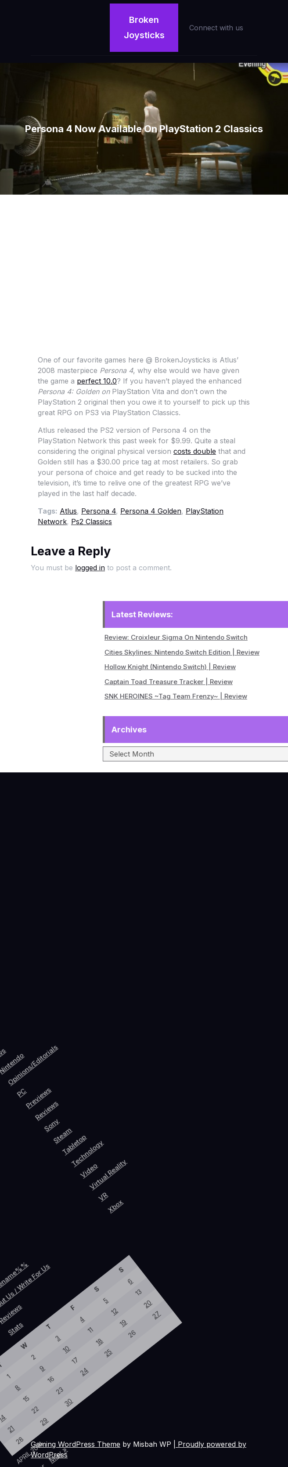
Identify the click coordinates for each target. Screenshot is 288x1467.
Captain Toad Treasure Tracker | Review (222, 681)
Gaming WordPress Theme (75, 1444)
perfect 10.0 (97, 381)
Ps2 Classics (91, 521)
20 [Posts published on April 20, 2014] (59, 1274)
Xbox (159, 1159)
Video (119, 1140)
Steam (79, 1122)
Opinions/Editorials (20, 1074)
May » (52, 1449)
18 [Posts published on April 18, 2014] (34, 1330)
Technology (109, 1126)
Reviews (53, 1108)
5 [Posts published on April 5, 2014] (20, 1291)
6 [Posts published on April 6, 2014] (33, 1263)
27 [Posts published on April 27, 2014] (72, 1280)
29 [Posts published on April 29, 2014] (24, 1427)
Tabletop (94, 1124)
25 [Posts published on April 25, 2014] (47, 1336)
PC (22, 1104)
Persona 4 (98, 511)
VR (144, 1157)
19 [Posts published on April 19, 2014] (46, 1302)
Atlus (68, 511)
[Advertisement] (144, 260)
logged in (90, 567)
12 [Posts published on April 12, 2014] (33, 1297)
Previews (40, 1101)
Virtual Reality (137, 1134)
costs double (194, 451)
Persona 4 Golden (150, 511)
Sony (65, 1118)
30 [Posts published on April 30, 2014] (36, 1398)
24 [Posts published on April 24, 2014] (35, 1364)
